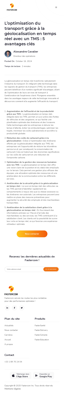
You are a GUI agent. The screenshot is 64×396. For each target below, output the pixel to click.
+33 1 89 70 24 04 (13, 361)
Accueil (8, 339)
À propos (9, 344)
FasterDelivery (41, 330)
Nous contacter (32, 234)
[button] (56, 7)
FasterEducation (42, 339)
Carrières (9, 335)
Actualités (9, 325)
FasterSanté (40, 325)
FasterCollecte (41, 335)
